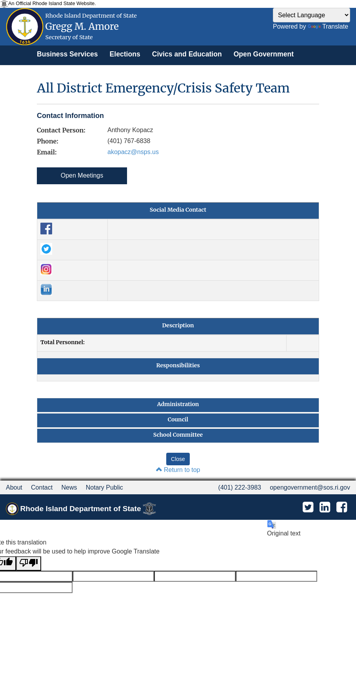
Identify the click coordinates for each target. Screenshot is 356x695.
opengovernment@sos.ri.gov (310, 487)
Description (178, 325)
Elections (125, 54)
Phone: (47, 141)
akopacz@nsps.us (133, 152)
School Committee (178, 434)
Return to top (178, 469)
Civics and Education (187, 54)
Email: (46, 152)
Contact (42, 487)
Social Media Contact (178, 209)
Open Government (264, 54)
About (14, 487)
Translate (328, 26)
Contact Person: (61, 130)
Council (178, 419)
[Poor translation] (28, 563)
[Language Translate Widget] (311, 15)
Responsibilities (178, 365)
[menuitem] (67, 54)
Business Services (67, 54)
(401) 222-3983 (239, 487)
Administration (178, 404)
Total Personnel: (62, 342)
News (69, 487)
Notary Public (104, 487)
